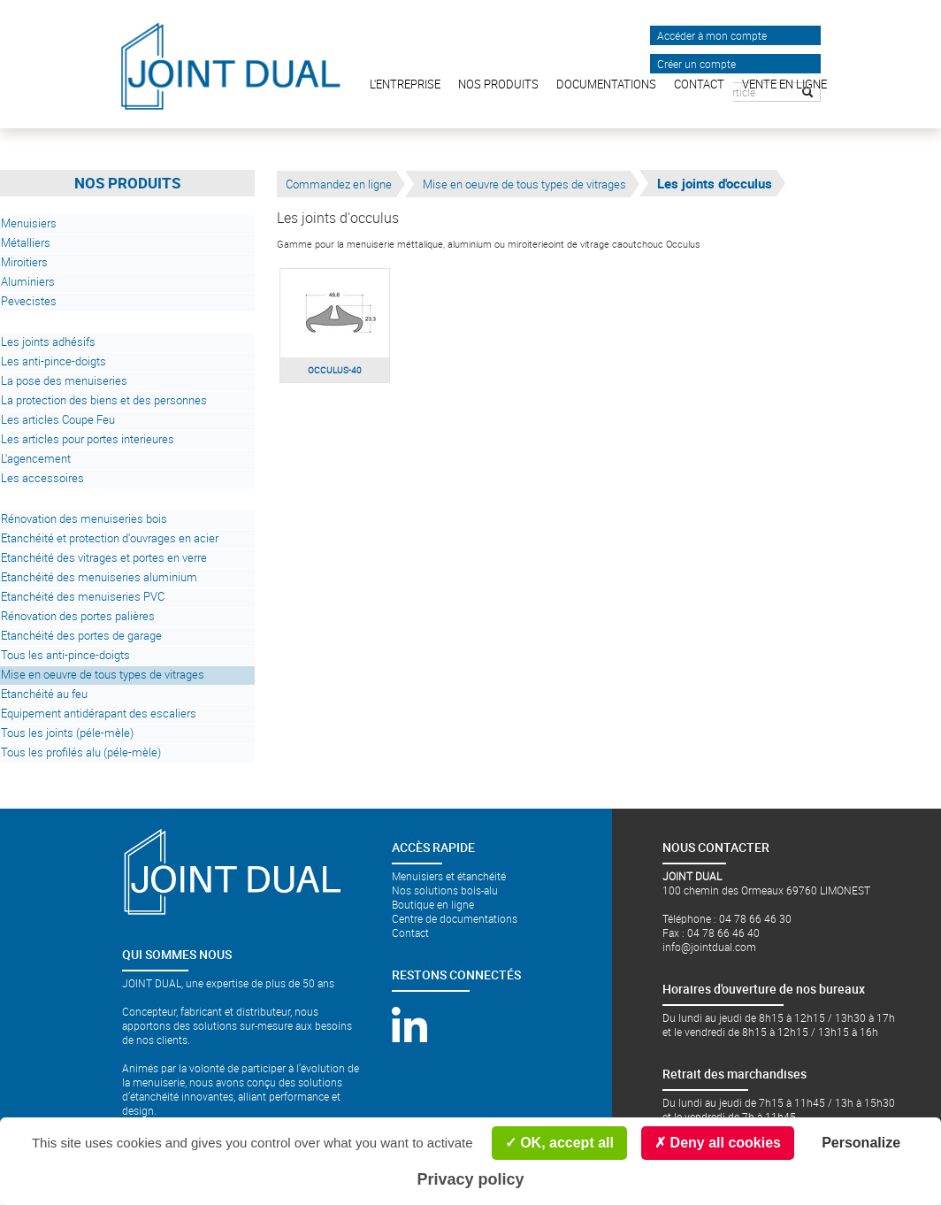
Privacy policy (470, 1179)
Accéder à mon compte (712, 35)
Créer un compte (696, 64)
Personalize (861, 1142)
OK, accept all (559, 1142)
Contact (410, 932)
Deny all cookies (717, 1142)
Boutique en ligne (433, 904)
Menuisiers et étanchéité (449, 876)
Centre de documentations (454, 918)
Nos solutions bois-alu (445, 890)
